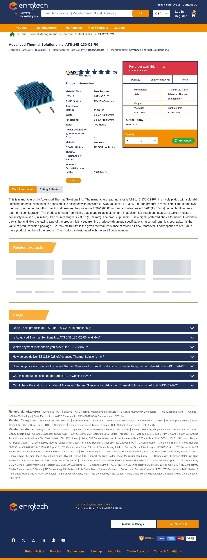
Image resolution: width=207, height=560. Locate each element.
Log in (179, 11)
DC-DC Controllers (55, 425)
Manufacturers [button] (46, 27)
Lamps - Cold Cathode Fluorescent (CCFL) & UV (128, 425)
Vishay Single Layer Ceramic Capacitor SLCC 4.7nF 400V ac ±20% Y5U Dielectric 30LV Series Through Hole (71, 433)
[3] (94, 72)
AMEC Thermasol (65, 416)
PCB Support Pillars (177, 420)
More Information (23, 189)
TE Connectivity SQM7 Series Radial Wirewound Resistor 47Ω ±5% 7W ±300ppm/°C (128, 460)
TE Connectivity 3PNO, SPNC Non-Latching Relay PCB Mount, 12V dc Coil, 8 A (133, 464)
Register (181, 16)
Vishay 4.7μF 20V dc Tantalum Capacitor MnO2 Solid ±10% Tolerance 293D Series (82, 429)
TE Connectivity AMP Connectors (137, 411)
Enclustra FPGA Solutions (57, 411)
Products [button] (21, 27)
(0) (115, 72)
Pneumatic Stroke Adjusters (54, 420)
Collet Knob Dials (32, 425)
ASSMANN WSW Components (95, 416)
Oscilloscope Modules (150, 420)
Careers (119, 27)
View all (73, 180)
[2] (87, 72)
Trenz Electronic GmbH (172, 411)
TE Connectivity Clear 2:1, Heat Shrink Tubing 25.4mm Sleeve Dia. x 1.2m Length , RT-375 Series (118, 447)
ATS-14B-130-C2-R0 (92, 50)
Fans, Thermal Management (38, 34)
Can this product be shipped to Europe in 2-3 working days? (103, 376)
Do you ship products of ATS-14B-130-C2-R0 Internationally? (103, 328)
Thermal (67, 34)
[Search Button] (140, 13)
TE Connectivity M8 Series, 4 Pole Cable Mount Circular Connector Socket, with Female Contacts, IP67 (103, 469)
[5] (108, 72)
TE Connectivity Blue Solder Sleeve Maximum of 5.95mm (115, 456)
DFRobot (120, 416)
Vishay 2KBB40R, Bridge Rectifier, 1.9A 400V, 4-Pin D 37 (164, 429)
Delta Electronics (43, 416)
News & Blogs (133, 524)
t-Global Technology (20, 416)
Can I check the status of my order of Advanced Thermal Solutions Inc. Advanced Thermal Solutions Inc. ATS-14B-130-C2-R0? (103, 385)
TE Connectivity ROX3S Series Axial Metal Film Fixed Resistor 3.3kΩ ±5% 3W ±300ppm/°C (82, 442)
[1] (81, 72)
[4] (101, 72)
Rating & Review (50, 189)
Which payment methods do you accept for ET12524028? (103, 347)
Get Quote (183, 140)
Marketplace (74, 27)
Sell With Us (178, 524)
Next (192, 276)
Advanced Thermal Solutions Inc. (149, 49)
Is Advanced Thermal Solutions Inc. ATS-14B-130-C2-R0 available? (103, 337)
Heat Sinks (85, 34)
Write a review (85, 76)
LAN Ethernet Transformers (88, 420)
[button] (194, 14)
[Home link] (12, 34)
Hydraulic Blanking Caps (121, 420)
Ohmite (192, 411)
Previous (15, 276)
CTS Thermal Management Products (95, 411)
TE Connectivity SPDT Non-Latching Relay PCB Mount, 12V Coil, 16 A (120, 451)
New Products (98, 27)
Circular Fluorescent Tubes (83, 425)
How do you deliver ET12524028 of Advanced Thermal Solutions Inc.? (103, 357)
